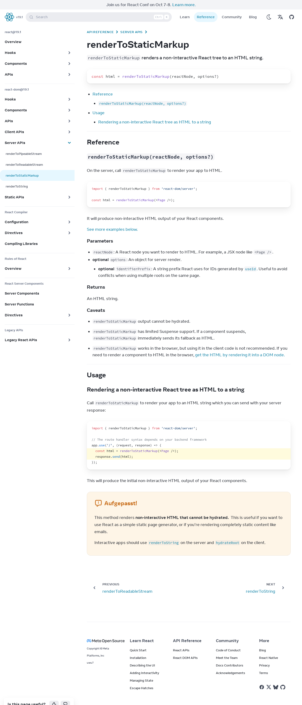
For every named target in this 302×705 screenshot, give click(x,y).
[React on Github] (283, 678)
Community (232, 7)
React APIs (181, 641)
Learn (185, 7)
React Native (268, 648)
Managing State (141, 671)
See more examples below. (112, 219)
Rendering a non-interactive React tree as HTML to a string (154, 112)
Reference (206, 7)
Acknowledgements (230, 663)
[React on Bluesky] (275, 677)
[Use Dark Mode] (269, 7)
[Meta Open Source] (102, 631)
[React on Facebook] (261, 677)
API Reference (100, 22)
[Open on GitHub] (291, 7)
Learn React (142, 631)
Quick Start (138, 641)
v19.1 (19, 7)
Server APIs (131, 22)
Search (99, 7)
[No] (65, 694)
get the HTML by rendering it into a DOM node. (240, 345)
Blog (253, 7)
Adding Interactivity (144, 663)
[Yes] (54, 694)
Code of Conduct (228, 641)
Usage (98, 103)
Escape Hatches (141, 678)
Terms (263, 663)
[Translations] (280, 7)
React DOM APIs (185, 648)
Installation (138, 648)
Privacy (264, 656)
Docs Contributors (229, 656)
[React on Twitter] (268, 677)
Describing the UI (142, 656)
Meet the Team (227, 648)
